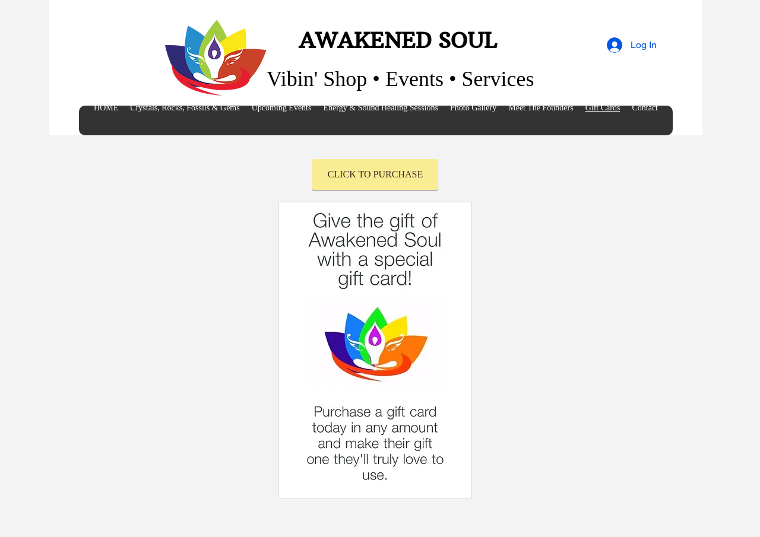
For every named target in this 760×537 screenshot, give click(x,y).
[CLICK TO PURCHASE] (375, 174)
